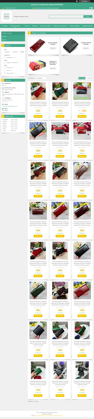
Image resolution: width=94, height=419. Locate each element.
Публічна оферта (75, 26)
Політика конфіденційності (56, 415)
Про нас (27, 26)
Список (90, 78)
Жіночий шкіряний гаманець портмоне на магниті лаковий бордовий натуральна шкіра (38, 183)
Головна (5, 26)
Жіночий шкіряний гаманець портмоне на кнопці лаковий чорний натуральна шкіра (82, 103)
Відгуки (4, 39)
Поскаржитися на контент (41, 415)
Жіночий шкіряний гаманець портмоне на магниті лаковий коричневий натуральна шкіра (38, 223)
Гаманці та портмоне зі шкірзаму (53, 63)
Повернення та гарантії (60, 26)
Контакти (35, 26)
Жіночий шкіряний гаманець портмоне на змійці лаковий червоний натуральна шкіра (82, 303)
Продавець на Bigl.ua (47, 414)
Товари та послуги (7, 33)
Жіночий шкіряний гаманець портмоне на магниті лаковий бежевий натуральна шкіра (82, 183)
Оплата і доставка (45, 26)
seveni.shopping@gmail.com (9, 106)
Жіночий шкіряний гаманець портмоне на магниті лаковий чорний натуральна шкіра (38, 143)
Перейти (52, 48)
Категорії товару (15, 26)
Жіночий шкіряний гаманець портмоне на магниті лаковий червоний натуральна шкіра (38, 103)
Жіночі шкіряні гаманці (52, 43)
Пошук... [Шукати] (88, 16)
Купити (39, 116)
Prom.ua (55, 412)
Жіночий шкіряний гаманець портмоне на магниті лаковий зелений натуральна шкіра (60, 103)
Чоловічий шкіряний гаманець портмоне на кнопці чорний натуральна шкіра (60, 382)
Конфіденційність (87, 26)
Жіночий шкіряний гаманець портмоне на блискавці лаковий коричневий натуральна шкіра (60, 303)
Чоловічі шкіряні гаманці (86, 43)
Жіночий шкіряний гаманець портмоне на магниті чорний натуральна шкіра (38, 343)
